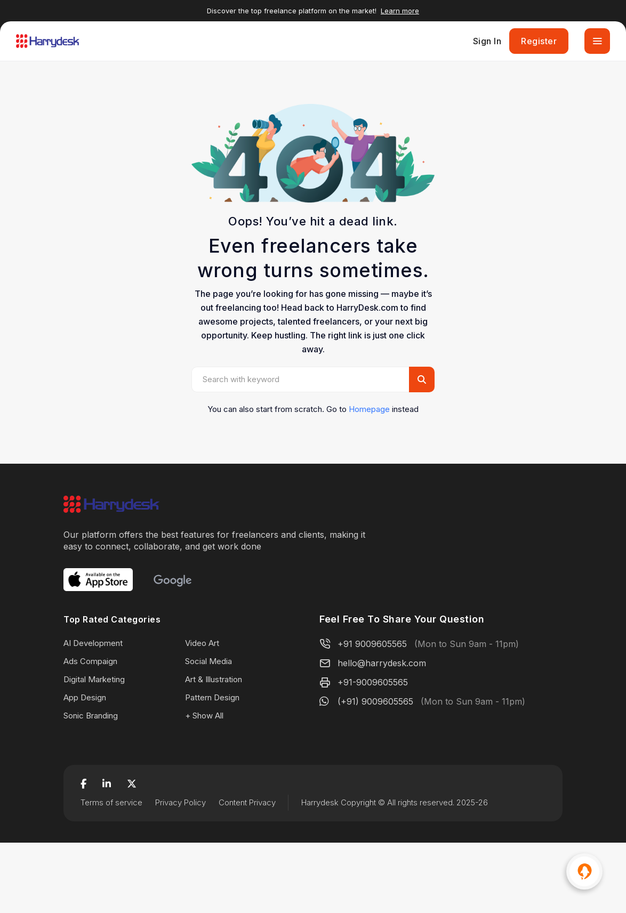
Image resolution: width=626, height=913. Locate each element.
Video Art (202, 643)
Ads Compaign (90, 661)
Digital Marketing (94, 679)
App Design (84, 697)
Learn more (400, 10)
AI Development (93, 643)
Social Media (208, 661)
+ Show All (204, 715)
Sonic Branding (90, 715)
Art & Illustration (213, 679)
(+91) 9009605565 (375, 701)
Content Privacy (247, 802)
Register (539, 41)
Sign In (487, 41)
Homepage (369, 409)
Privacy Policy (180, 802)
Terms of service (111, 802)
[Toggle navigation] (597, 41)
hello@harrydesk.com (382, 663)
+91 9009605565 (372, 644)
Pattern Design (212, 697)
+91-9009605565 (373, 682)
